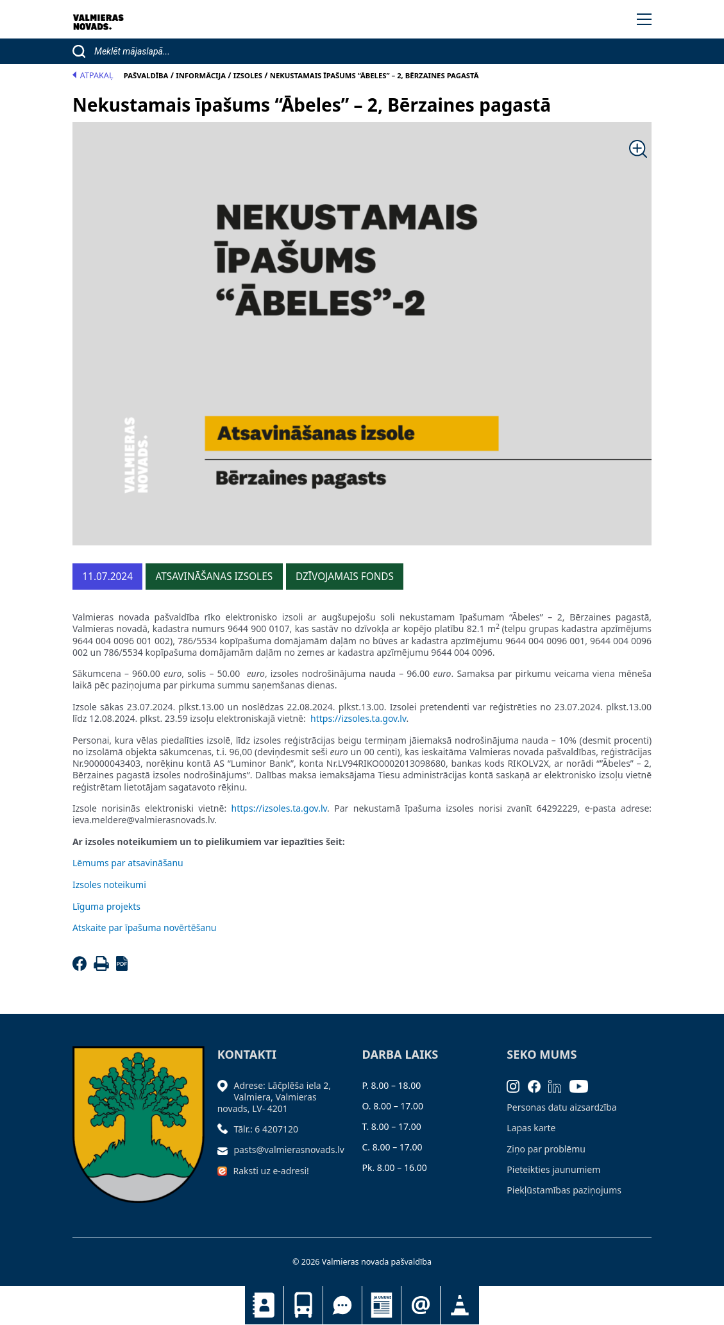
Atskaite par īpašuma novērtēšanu (144, 927)
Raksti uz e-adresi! (271, 1171)
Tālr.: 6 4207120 (266, 1129)
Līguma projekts (106, 906)
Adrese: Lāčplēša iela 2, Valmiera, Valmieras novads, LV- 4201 (274, 1097)
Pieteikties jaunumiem (420, 1305)
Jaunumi (381, 1305)
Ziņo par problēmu (546, 1149)
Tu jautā (342, 1305)
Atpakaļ (93, 75)
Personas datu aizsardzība (561, 1107)
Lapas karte (531, 1128)
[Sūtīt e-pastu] (225, 1149)
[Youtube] (582, 1085)
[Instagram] (517, 1085)
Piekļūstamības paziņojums (564, 1190)
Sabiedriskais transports (303, 1305)
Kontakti (264, 1305)
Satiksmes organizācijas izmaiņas (460, 1305)
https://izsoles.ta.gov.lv (358, 718)
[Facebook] (81, 967)
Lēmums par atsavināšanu (127, 863)
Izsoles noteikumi (109, 884)
